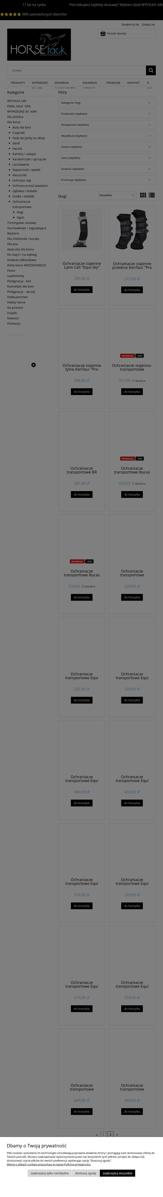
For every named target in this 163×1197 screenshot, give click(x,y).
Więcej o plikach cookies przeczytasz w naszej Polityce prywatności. (49, 1164)
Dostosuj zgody (85, 1173)
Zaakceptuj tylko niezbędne (50, 1173)
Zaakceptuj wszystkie (117, 1173)
